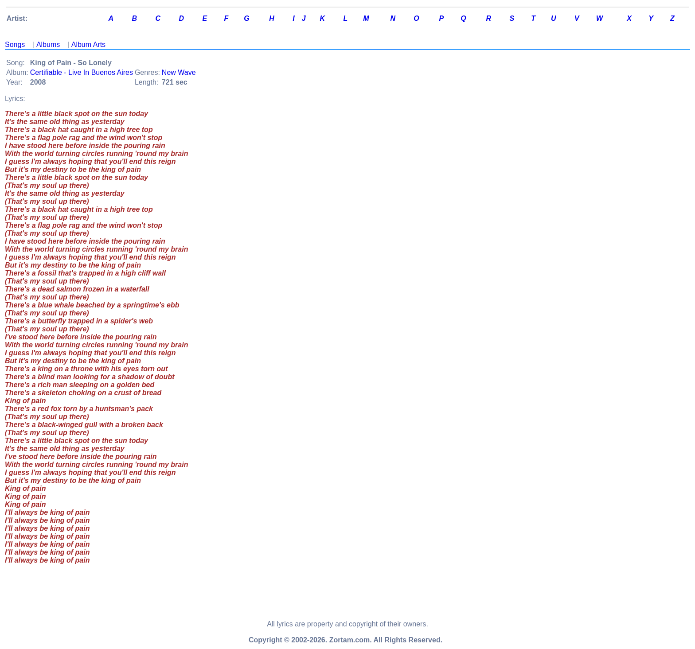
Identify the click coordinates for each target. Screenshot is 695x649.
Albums (48, 44)
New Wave (179, 72)
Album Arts (88, 44)
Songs (15, 44)
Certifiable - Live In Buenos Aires (81, 72)
